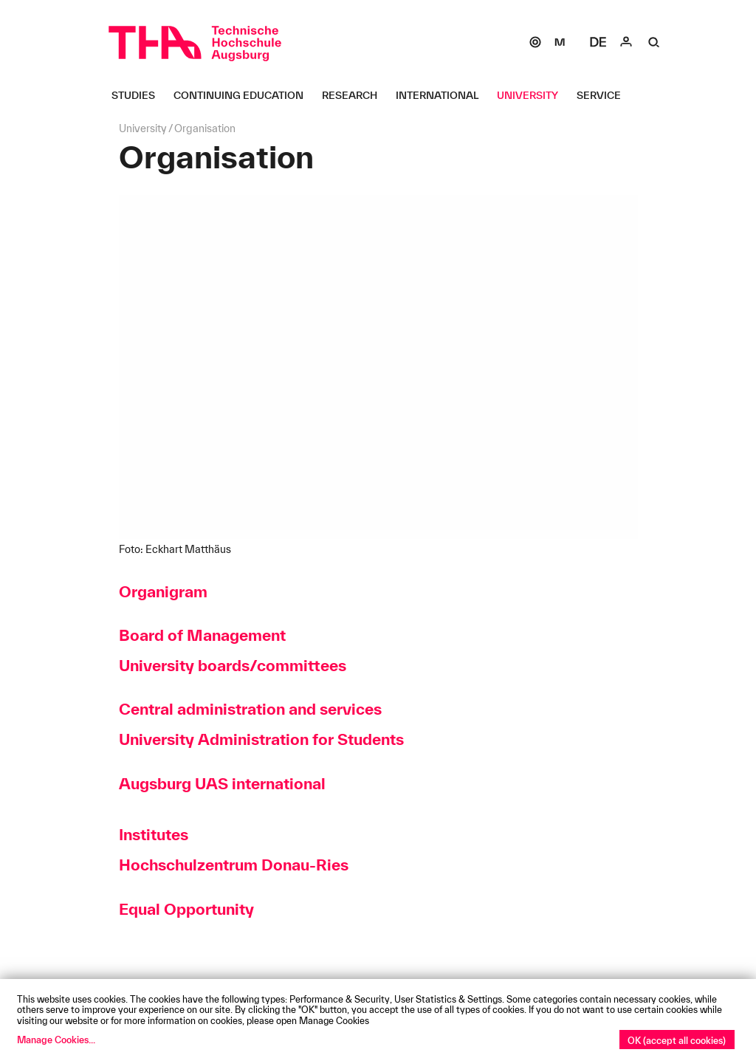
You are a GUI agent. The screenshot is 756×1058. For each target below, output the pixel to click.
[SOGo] (535, 42)
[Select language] (598, 42)
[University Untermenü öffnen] (533, 95)
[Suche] (654, 42)
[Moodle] (559, 42)
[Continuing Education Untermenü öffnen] (244, 95)
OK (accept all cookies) (677, 1040)
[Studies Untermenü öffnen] (139, 95)
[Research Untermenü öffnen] (355, 95)
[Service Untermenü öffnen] (604, 95)
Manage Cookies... (56, 1039)
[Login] (626, 42)
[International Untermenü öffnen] (442, 95)
